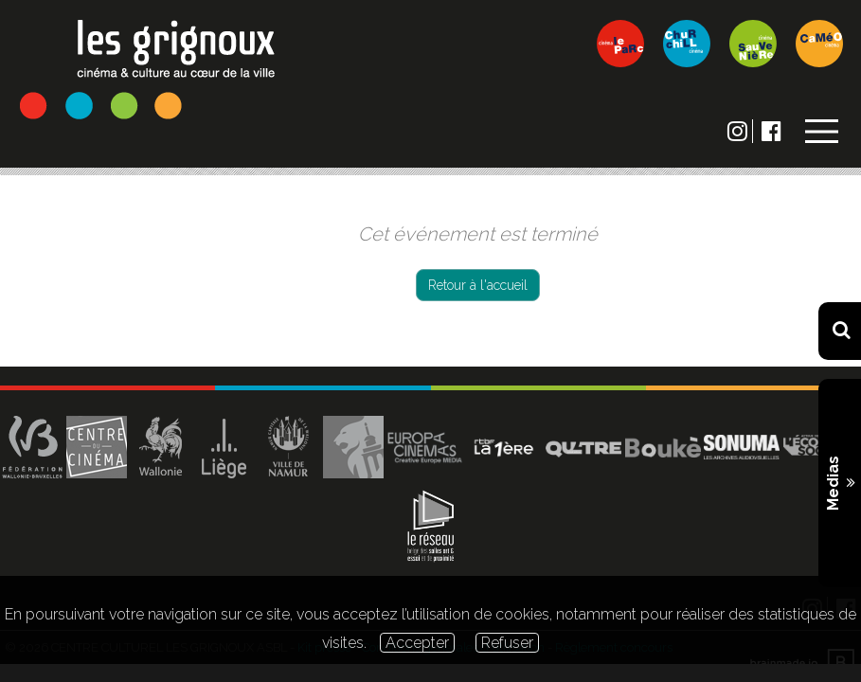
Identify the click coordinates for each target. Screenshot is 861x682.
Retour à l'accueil (478, 285)
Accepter (417, 643)
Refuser (507, 643)
